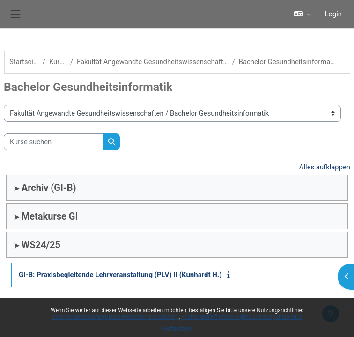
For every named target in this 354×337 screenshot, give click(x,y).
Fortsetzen (177, 328)
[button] (302, 14)
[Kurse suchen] (54, 141)
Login (333, 14)
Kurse (57, 62)
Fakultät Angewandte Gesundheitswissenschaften (153, 62)
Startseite (24, 62)
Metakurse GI (50, 216)
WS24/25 (41, 244)
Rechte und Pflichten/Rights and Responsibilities (241, 317)
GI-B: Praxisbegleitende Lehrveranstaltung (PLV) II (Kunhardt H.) (120, 275)
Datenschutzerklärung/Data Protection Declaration (115, 317)
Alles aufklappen (324, 167)
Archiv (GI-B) (49, 187)
